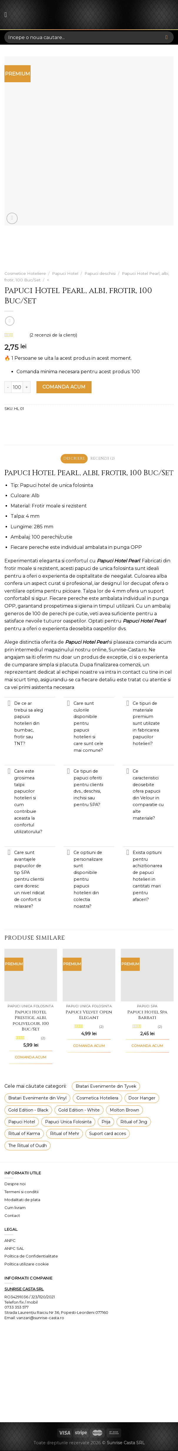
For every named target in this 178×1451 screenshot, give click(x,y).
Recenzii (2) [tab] (103, 458)
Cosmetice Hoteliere (25, 273)
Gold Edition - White (79, 1110)
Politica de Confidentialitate (31, 1256)
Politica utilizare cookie (26, 1264)
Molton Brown (124, 1110)
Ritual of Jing (133, 1122)
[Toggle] (9, 704)
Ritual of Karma (24, 1133)
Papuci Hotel (65, 273)
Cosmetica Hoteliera (97, 1098)
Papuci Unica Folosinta (68, 1122)
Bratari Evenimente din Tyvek (106, 1086)
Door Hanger (141, 1098)
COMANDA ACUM (64, 387)
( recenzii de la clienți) (53, 335)
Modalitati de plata (22, 1200)
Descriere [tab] (73, 458)
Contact (12, 1215)
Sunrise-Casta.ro (128, 650)
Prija (106, 1122)
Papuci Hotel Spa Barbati (147, 1015)
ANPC (10, 1240)
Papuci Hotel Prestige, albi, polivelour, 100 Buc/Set (31, 1021)
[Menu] (7, 14)
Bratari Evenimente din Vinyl (37, 1098)
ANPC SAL (14, 1248)
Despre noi (15, 1184)
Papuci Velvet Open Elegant (89, 1015)
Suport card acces (107, 1133)
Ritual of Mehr (64, 1133)
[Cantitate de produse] (17, 387)
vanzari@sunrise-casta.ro (40, 1318)
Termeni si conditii (21, 1192)
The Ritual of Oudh (27, 1145)
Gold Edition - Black (28, 1110)
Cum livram (15, 1207)
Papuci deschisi (100, 273)
